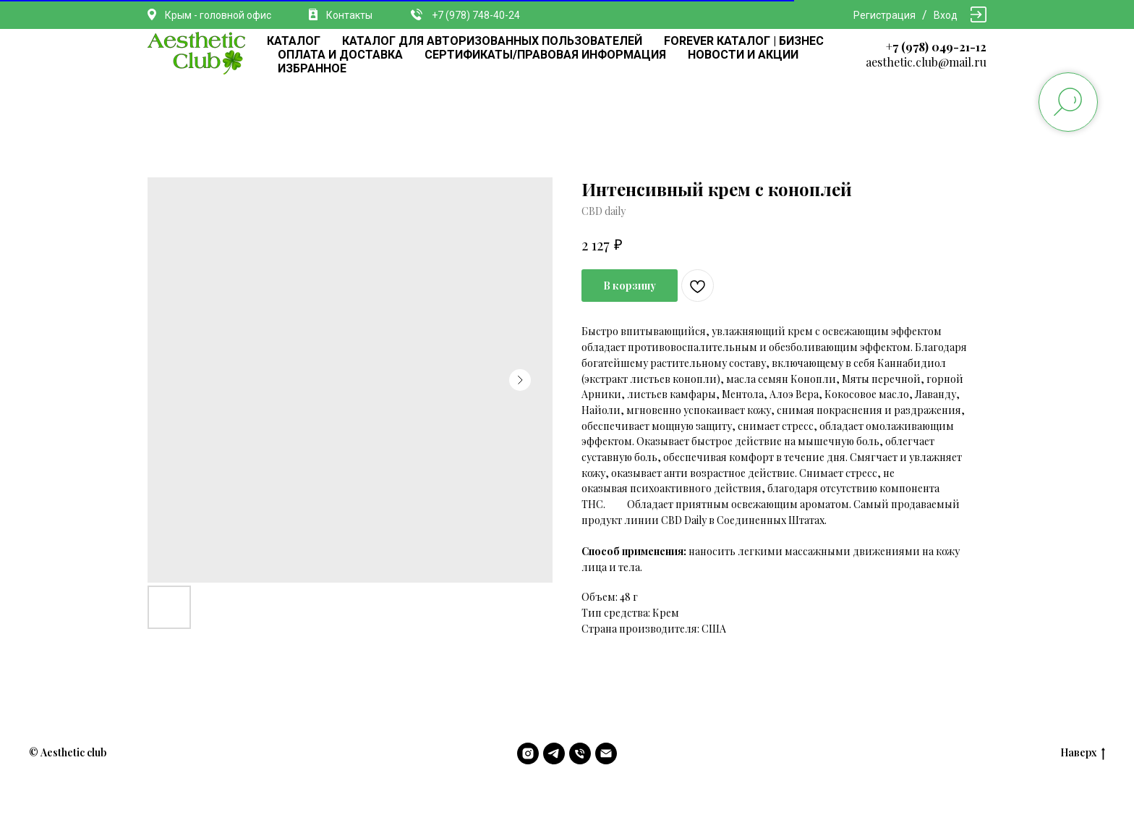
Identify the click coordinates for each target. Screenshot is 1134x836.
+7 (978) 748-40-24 (476, 15)
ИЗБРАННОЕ (312, 68)
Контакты (349, 15)
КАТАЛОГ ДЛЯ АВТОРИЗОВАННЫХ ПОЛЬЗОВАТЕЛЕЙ (492, 41)
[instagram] (528, 753)
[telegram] (554, 753)
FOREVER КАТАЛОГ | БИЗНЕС (744, 41)
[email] (606, 753)
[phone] (580, 753)
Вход (946, 15)
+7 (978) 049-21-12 (936, 46)
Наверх (1082, 753)
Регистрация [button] (884, 15)
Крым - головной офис (218, 15)
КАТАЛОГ (293, 41)
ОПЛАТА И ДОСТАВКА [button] (340, 55)
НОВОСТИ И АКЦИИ (743, 55)
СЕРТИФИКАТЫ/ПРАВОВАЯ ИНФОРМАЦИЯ (545, 55)
